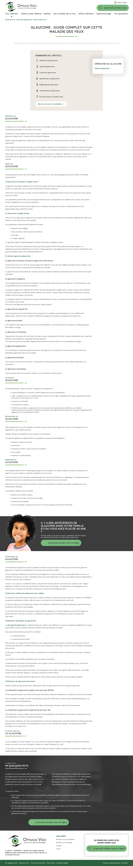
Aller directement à (50, 104)
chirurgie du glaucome (16, 625)
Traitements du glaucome (49, 91)
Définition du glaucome (48, 60)
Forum (58, 849)
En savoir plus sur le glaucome (51, 97)
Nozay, (42, 853)
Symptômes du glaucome (49, 79)
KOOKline (124, 863)
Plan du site (51, 863)
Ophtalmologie (103, 13)
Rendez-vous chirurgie (64, 842)
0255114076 (120, 2)
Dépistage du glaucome (48, 85)
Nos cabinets (11, 13)
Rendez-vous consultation (65, 839)
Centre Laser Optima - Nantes (36, 13)
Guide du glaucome (102, 68)
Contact (59, 846)
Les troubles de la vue (64, 13)
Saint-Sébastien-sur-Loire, (23, 853)
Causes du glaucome (47, 73)
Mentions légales (62, 863)
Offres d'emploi (86, 13)
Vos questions (121, 13)
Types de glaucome (47, 66)
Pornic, (36, 853)
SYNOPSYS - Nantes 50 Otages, (26, 850)
